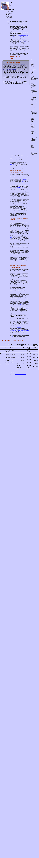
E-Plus (19, 164)
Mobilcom (12, 164)
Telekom (25, 179)
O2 (20, 304)
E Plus (13, 336)
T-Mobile (19, 327)
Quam (22, 163)
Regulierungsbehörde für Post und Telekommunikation (19, 36)
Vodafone (23, 181)
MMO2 (26, 308)
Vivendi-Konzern (19, 187)
